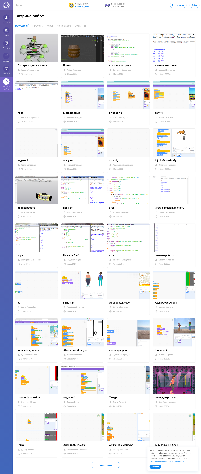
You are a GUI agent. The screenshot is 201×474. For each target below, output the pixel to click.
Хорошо (155, 467)
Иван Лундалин (82, 6)
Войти (194, 5)
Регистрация (178, 5)
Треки (19, 5)
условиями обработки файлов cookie (167, 461)
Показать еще (105, 465)
